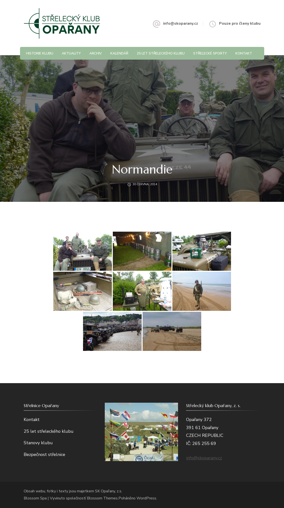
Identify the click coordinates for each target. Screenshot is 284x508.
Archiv (95, 53)
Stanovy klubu (38, 443)
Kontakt (243, 53)
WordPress (146, 498)
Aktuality (71, 53)
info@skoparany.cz (180, 23)
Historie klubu (39, 53)
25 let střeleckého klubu (161, 53)
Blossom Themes (102, 498)
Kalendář (119, 53)
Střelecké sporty (210, 53)
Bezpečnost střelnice (44, 454)
